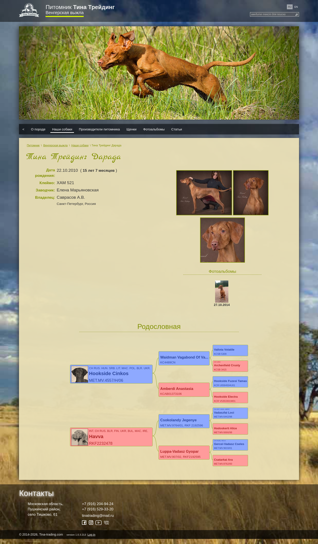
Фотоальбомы (154, 129)
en (296, 7)
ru (290, 7)
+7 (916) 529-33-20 (97, 514)
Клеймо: (47, 183)
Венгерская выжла (64, 12)
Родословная (159, 326)
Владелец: (45, 197)
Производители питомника (99, 129)
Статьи (176, 129)
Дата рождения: (45, 173)
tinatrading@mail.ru (98, 520)
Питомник (80, 7)
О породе (38, 129)
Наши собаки (62, 129)
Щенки (132, 129)
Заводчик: (45, 190)
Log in (91, 539)
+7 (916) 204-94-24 (97, 509)
